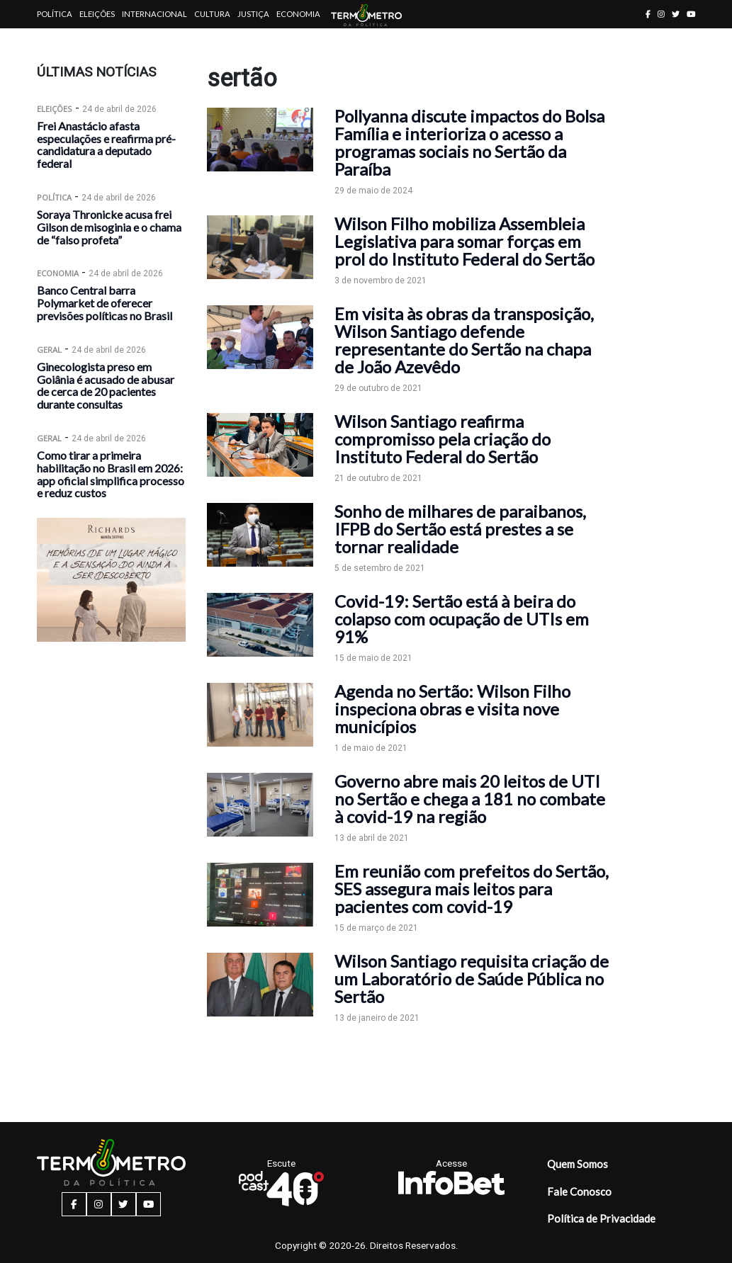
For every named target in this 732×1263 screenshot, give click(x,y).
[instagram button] (661, 13)
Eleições (97, 13)
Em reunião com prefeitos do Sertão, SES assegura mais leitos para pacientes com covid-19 (471, 889)
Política (54, 13)
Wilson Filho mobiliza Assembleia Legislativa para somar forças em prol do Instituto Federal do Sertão (464, 241)
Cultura (212, 13)
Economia (298, 13)
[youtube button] (691, 13)
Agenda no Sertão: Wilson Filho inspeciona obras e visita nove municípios (452, 709)
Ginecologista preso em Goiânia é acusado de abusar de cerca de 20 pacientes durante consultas (105, 385)
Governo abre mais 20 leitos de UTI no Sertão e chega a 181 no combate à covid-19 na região (469, 799)
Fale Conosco (579, 1191)
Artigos (54, 42)
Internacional (154, 13)
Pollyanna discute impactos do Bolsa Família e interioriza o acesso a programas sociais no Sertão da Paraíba (469, 142)
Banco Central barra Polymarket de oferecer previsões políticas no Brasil (104, 302)
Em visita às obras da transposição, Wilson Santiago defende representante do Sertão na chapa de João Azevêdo (464, 340)
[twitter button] (676, 13)
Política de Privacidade (601, 1218)
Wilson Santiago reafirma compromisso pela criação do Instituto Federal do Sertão (442, 439)
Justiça (253, 13)
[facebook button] (648, 13)
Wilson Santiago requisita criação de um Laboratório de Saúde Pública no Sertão (471, 979)
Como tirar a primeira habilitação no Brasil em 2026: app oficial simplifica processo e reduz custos (110, 473)
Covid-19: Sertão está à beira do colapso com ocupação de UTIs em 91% (461, 619)
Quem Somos (577, 1163)
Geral (49, 349)
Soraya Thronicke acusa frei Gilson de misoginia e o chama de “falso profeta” (109, 227)
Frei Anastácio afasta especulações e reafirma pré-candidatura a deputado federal (106, 144)
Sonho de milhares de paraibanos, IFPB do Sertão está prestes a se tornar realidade (460, 529)
